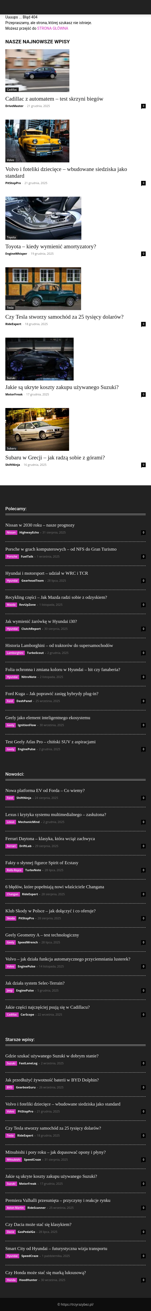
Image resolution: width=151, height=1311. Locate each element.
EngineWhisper (16, 253)
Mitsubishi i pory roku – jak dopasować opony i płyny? (55, 1152)
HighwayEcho (29, 532)
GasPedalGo (26, 1232)
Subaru (11, 448)
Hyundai (12, 580)
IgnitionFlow (27, 725)
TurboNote (33, 870)
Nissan (11, 532)
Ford (10, 701)
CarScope (27, 1014)
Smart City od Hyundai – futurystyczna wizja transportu (56, 1248)
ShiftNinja (12, 465)
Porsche (12, 556)
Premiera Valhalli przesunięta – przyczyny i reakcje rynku (57, 1200)
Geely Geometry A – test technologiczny (42, 934)
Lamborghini (15, 653)
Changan (12, 894)
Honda (11, 1280)
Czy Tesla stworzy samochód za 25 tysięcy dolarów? (64, 317)
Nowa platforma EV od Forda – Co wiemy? (45, 790)
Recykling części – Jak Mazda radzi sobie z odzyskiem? (56, 597)
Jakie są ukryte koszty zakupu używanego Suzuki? (62, 387)
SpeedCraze (32, 1159)
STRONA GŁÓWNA (52, 28)
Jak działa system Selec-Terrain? (35, 983)
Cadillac (12, 90)
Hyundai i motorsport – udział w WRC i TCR (46, 573)
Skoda (11, 918)
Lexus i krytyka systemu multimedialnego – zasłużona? (55, 814)
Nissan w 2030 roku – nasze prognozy (40, 525)
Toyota (11, 237)
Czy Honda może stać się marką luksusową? (45, 1272)
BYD (9, 1087)
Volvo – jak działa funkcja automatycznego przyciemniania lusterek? (67, 959)
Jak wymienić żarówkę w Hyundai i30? (41, 621)
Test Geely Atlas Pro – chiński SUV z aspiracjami (50, 741)
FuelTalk (27, 556)
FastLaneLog (28, 1063)
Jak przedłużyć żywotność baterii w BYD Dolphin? (52, 1080)
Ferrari (11, 846)
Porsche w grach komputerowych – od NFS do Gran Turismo (61, 549)
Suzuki (11, 378)
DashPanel (24, 701)
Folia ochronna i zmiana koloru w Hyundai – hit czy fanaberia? (62, 669)
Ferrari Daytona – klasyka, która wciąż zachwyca (50, 838)
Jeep (10, 990)
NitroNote (28, 677)
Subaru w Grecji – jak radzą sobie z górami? (55, 457)
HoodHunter (28, 1280)
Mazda (11, 605)
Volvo (10, 160)
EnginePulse (26, 749)
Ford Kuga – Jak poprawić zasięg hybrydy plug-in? (51, 693)
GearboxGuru (26, 1087)
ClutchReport (31, 629)
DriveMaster (14, 106)
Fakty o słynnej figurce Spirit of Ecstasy (41, 862)
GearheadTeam (32, 580)
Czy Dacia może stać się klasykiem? (38, 1224)
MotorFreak (14, 394)
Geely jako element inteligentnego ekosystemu (47, 717)
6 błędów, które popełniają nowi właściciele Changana (54, 886)
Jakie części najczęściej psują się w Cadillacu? (47, 1007)
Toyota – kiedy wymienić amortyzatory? (50, 246)
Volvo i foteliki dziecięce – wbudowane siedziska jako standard (62, 1104)
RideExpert (13, 324)
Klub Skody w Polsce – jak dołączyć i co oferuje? (50, 910)
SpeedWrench (28, 942)
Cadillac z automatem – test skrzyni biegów (54, 99)
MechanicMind (29, 822)
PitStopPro (13, 183)
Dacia (10, 1232)
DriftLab (25, 846)
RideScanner (36, 1208)
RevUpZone (27, 605)
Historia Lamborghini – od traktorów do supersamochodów (59, 645)
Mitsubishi (13, 1159)
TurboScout (35, 653)
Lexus (10, 822)
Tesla (10, 308)
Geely (10, 725)
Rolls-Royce (14, 870)
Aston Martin (15, 1208)
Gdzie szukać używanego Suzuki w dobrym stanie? (51, 1055)
